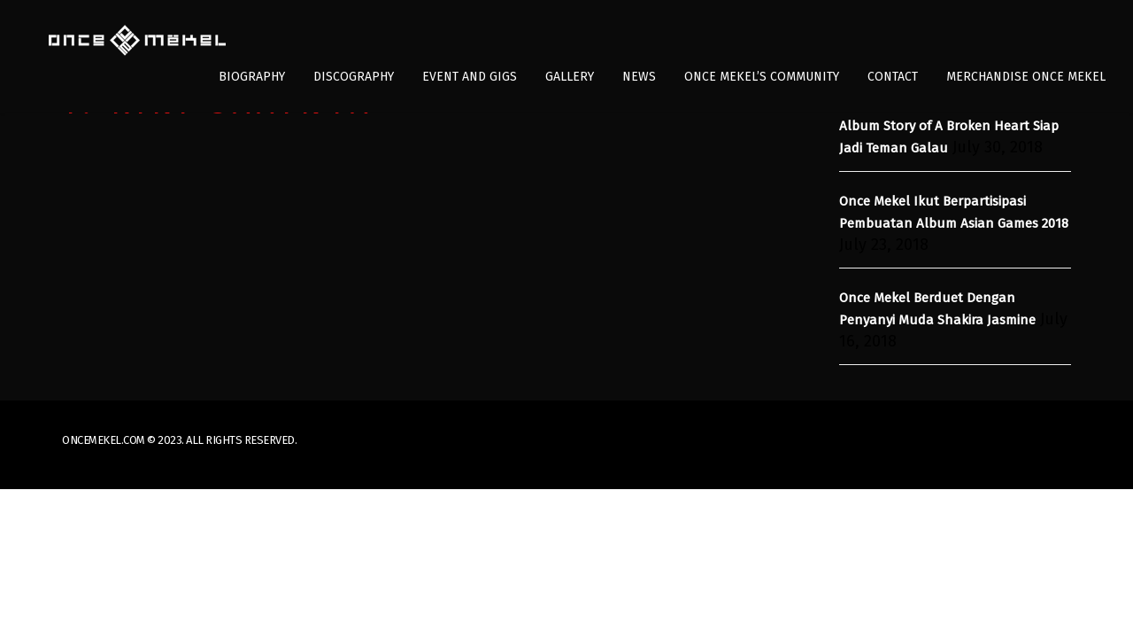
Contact (892, 76)
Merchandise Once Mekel (1026, 76)
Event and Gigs (469, 76)
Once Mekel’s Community (761, 76)
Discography (353, 76)
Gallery (569, 76)
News (639, 76)
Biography (252, 76)
